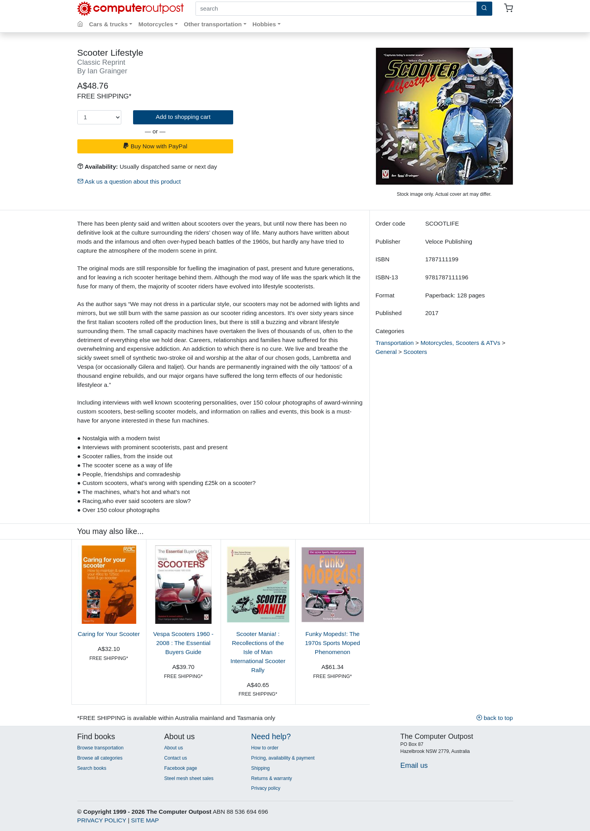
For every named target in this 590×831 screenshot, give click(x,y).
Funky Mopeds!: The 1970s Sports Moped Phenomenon (332, 643)
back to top (494, 717)
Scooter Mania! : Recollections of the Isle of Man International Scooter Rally (257, 652)
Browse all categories (100, 758)
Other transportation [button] (213, 24)
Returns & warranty (271, 778)
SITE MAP (145, 820)
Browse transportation (100, 748)
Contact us (175, 758)
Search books (91, 768)
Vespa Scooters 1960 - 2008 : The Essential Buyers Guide (183, 643)
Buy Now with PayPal (155, 146)
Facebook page (180, 768)
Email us (414, 765)
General (386, 351)
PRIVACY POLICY (101, 820)
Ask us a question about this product (129, 181)
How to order (265, 748)
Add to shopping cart (183, 116)
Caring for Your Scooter (109, 634)
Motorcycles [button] (156, 24)
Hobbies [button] (264, 24)
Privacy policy (265, 788)
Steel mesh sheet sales (189, 778)
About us (173, 748)
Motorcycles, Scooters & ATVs (460, 342)
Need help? (271, 736)
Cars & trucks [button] (108, 24)
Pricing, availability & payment (282, 758)
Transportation (395, 342)
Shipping (260, 768)
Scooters (415, 351)
